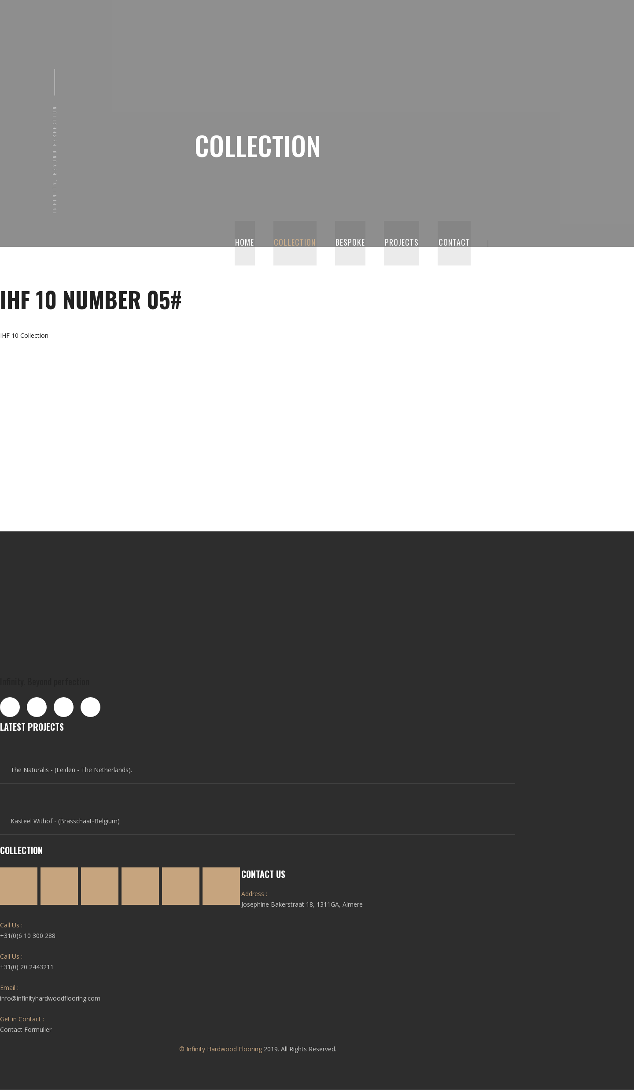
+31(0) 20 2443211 (27, 968)
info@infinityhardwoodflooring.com (50, 999)
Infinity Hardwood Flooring (224, 1050)
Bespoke (353, 244)
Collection (299, 244)
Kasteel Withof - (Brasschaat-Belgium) (64, 822)
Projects (403, 244)
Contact (455, 244)
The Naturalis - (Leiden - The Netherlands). (70, 771)
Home (250, 244)
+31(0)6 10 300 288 (27, 937)
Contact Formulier (26, 1031)
